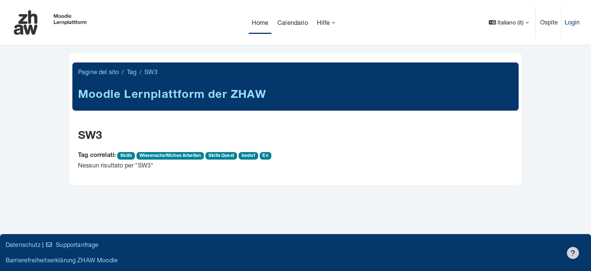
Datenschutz (23, 244)
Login (572, 22)
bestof (248, 156)
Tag (131, 71)
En (265, 156)
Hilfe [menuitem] (323, 22)
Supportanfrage (71, 244)
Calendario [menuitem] (292, 22)
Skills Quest (221, 156)
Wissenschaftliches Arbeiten (170, 156)
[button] (509, 22)
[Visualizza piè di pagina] (573, 253)
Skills (126, 156)
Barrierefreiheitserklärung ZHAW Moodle (62, 259)
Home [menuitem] (260, 22)
